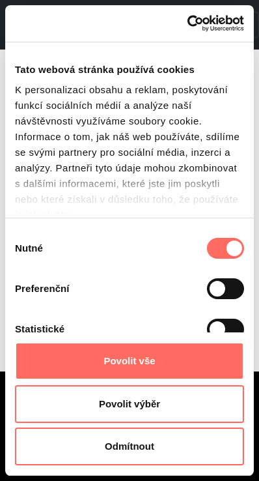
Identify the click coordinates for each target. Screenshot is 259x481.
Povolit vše (129, 360)
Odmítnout (129, 446)
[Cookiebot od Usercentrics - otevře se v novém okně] (187, 23)
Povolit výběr (129, 403)
